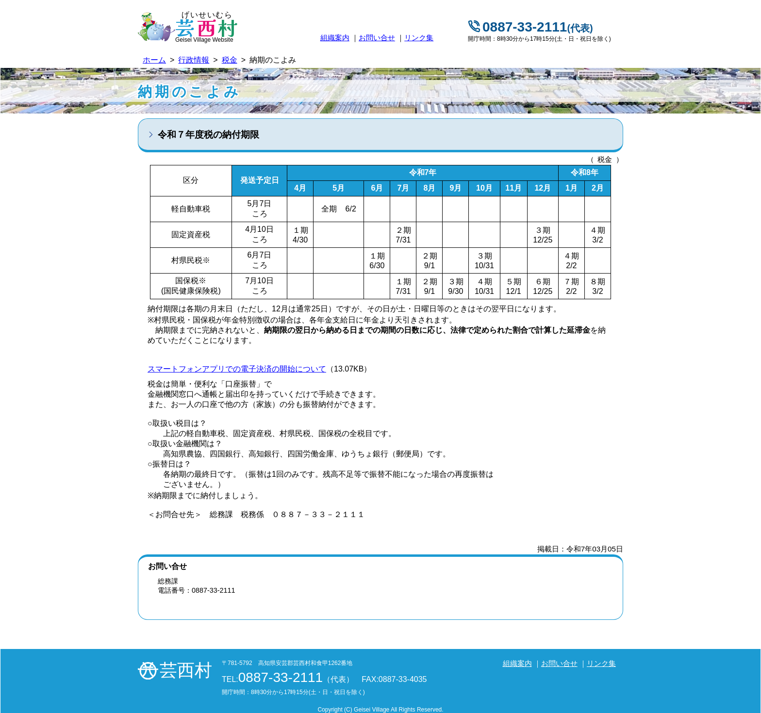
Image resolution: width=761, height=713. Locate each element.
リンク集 (418, 37)
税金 (229, 60)
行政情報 (193, 60)
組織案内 (334, 37)
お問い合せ (377, 37)
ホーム (154, 60)
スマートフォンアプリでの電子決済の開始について (237, 369)
